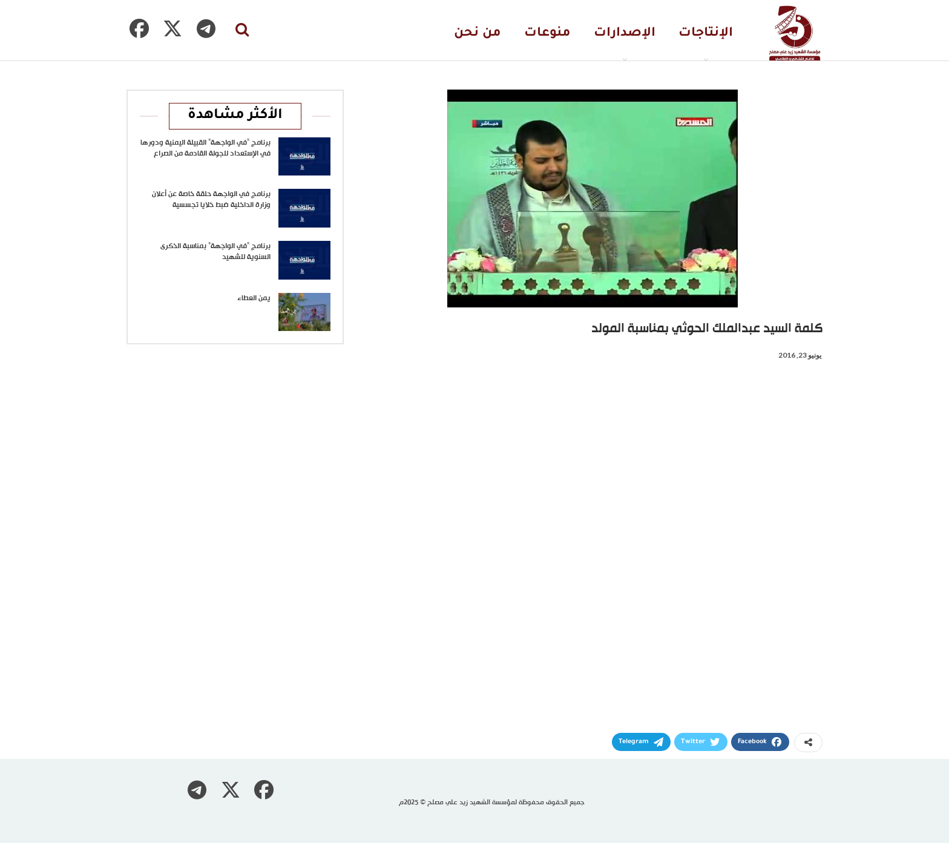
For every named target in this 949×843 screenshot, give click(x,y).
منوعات (547, 34)
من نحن (477, 34)
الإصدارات (624, 34)
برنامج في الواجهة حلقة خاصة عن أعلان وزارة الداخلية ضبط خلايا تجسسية (211, 200)
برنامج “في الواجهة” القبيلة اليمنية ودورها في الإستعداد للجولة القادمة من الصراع (205, 148)
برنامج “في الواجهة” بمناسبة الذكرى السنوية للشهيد (215, 252)
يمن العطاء (254, 298)
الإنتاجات (705, 34)
